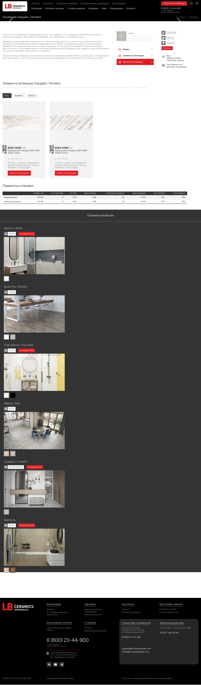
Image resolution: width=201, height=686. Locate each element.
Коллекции (36, 8)
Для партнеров (118, 4)
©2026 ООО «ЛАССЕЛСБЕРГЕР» (17, 680)
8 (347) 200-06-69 (169, 634)
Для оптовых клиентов (170, 605)
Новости (125, 610)
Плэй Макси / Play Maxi (18, 346)
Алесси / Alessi (13, 229)
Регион (35, 4)
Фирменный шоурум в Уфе (172, 624)
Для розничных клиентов (59, 624)
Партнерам (90, 605)
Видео (123, 49)
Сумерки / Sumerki (15, 462)
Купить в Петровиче (130, 62)
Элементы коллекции (131, 55)
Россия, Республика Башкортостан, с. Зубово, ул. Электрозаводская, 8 (133, 631)
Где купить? (48, 4)
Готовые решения (76, 8)
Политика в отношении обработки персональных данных (147, 680)
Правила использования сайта (60, 680)
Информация (116, 8)
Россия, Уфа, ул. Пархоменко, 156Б (175, 629)
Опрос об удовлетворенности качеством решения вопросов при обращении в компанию (63, 656)
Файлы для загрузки (93, 616)
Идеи (104, 8)
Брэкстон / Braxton (15, 287)
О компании (90, 624)
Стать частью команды (174, 3)
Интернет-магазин (54, 8)
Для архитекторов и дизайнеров (95, 4)
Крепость (10, 521)
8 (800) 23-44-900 (171, 8)
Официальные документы (95, 632)
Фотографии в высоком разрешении (57, 614)
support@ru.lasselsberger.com (136, 649)
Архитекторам (54, 605)
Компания (93, 8)
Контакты (130, 8)
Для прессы (128, 605)
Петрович (26, 168)
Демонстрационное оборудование (93, 611)
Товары (50, 610)
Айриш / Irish (12, 404)
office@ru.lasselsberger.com (135, 653)
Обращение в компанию (66, 4)
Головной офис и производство (136, 624)
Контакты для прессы (131, 613)
